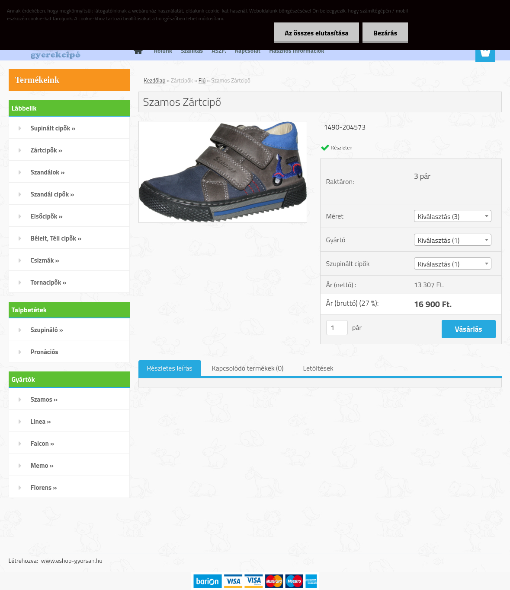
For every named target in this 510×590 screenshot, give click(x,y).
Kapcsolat (247, 50)
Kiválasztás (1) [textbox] (439, 240)
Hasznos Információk (296, 50)
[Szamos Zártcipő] (223, 125)
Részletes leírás (169, 368)
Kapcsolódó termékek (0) (248, 368)
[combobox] (452, 216)
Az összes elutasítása (316, 33)
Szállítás (192, 50)
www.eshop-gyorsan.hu (72, 560)
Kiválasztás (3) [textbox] (439, 216)
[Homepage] (138, 50)
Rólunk (163, 50)
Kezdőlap (155, 80)
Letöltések (318, 368)
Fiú (202, 80)
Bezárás (385, 33)
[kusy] (337, 327)
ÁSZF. (219, 50)
